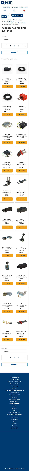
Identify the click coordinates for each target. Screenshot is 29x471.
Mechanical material (9, 21)
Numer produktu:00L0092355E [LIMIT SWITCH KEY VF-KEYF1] (9, 192)
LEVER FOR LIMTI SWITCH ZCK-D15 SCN (12, 275)
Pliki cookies (14, 397)
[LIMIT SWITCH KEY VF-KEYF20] (21, 323)
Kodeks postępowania (14, 399)
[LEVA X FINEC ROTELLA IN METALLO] (7, 239)
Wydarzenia (15, 386)
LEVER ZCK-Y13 (7, 303)
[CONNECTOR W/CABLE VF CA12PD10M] (7, 98)
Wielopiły (14, 423)
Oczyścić (14, 52)
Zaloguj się (15, 7)
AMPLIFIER (7, 134)
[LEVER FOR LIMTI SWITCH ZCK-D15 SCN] (7, 267)
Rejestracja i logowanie (14, 412)
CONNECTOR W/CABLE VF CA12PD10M (12, 106)
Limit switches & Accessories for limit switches (15, 22)
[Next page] (25, 45)
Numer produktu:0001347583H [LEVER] (9, 333)
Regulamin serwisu (14, 401)
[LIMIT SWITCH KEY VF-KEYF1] (7, 183)
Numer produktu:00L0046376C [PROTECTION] (9, 220)
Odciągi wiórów (14, 417)
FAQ (14, 406)
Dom (3, 19)
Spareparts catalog (18, 19)
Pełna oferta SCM (14, 383)
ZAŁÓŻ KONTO (6, 7)
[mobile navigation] (4, 11)
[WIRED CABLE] (21, 70)
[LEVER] (21, 239)
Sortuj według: (5, 36)
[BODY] (7, 70)
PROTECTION (7, 219)
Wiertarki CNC (14, 428)
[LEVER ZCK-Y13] (7, 295)
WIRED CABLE (22, 78)
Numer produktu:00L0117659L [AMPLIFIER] (9, 164)
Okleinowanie (14, 419)
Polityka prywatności (14, 395)
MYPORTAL (14, 408)
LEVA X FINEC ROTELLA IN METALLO (11, 247)
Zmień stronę (23, 7)
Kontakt (14, 410)
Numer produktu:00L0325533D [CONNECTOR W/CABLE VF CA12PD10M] (9, 108)
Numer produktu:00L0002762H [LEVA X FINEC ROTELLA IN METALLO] (9, 248)
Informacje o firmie (14, 379)
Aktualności (14, 388)
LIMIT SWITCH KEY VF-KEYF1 (9, 191)
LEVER (21, 247)
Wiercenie (14, 425)
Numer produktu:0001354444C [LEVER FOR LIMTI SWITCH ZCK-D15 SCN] (9, 277)
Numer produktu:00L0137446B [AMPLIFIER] (9, 136)
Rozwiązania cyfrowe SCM (14, 381)
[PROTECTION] (7, 211)
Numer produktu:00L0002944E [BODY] (9, 80)
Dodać (7, 86)
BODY (7, 78)
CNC (14, 421)
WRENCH (21, 106)
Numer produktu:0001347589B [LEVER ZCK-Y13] (9, 305)
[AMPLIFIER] (7, 126)
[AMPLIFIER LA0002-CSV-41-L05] (21, 126)
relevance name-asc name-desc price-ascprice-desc (14, 39)
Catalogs (9, 19)
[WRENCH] (21, 98)
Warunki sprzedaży (14, 392)
